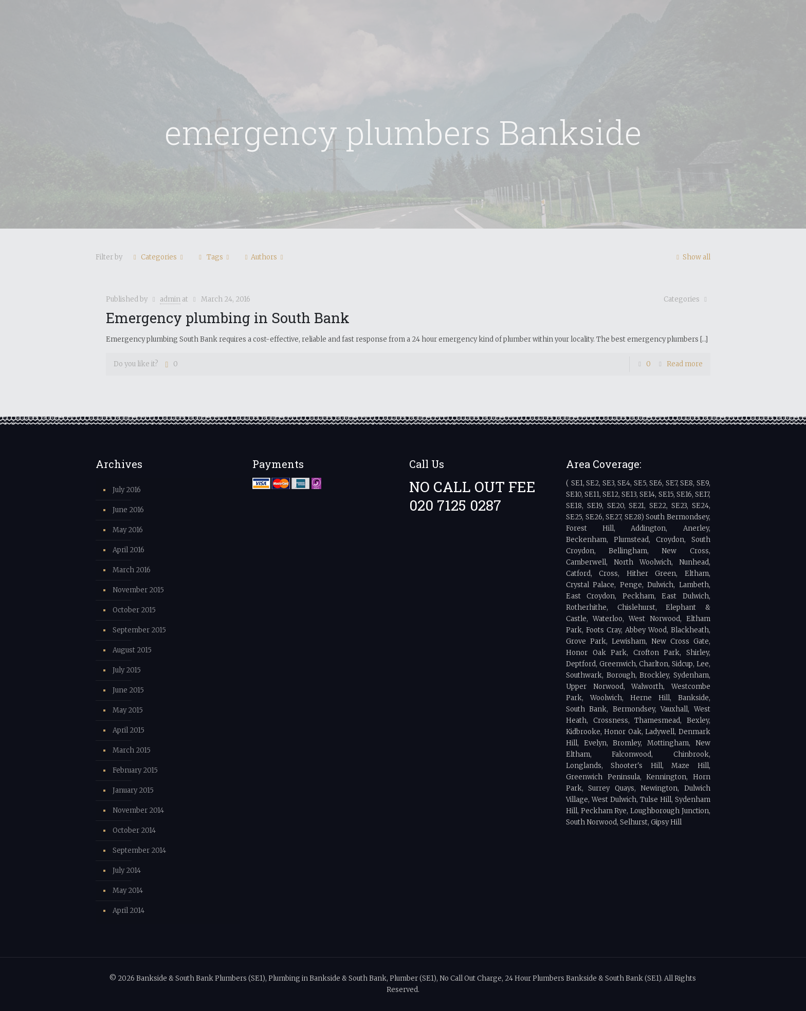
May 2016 (128, 530)
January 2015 (133, 790)
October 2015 (134, 610)
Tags (214, 257)
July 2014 (127, 870)
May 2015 (128, 710)
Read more (685, 364)
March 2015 (132, 750)
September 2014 (139, 850)
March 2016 (132, 570)
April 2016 (128, 550)
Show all (691, 257)
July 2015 (127, 670)
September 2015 (139, 630)
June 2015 (128, 690)
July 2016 (127, 489)
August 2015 (132, 650)
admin (170, 299)
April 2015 (128, 730)
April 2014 (128, 910)
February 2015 (135, 770)
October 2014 (134, 830)
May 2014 (128, 890)
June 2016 (128, 509)
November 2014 (138, 810)
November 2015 (138, 590)
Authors (264, 257)
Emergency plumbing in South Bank (228, 317)
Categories (158, 257)
